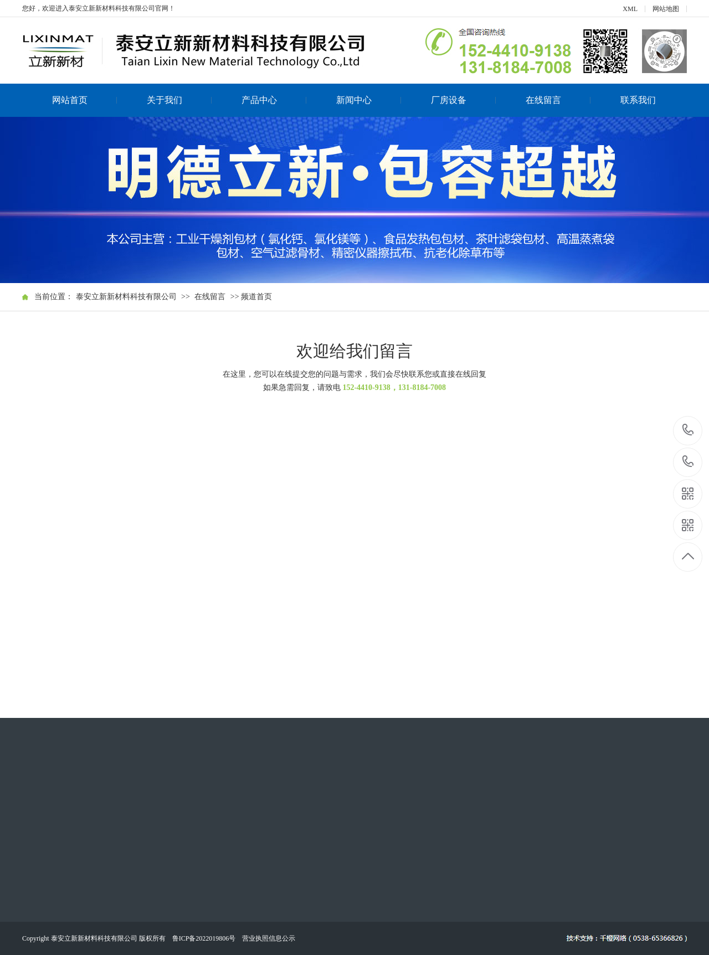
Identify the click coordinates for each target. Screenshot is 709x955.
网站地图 (666, 9)
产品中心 (274, 100)
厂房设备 (463, 100)
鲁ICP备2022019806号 (204, 938)
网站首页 (84, 100)
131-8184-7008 (688, 462)
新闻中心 (369, 100)
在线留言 (558, 100)
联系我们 (638, 100)
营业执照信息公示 (268, 938)
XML (630, 9)
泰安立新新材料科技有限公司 (126, 296)
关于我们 (179, 100)
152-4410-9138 (688, 430)
